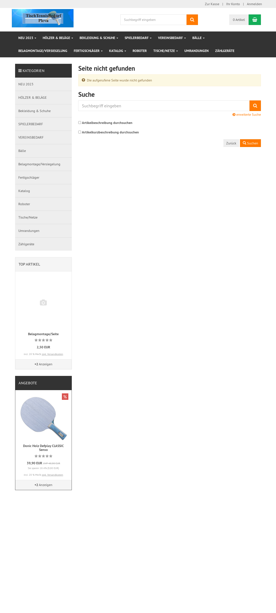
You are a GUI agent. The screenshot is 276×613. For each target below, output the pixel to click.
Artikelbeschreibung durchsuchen (107, 122)
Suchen (250, 143)
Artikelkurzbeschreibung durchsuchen (110, 132)
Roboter (140, 50)
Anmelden (254, 4)
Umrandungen (196, 50)
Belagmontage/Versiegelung (42, 50)
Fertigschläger (88, 50)
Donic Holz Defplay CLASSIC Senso (43, 448)
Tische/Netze (165, 50)
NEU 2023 (27, 38)
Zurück (231, 143)
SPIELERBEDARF (138, 38)
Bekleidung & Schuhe (99, 38)
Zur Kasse (212, 4)
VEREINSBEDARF (172, 38)
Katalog (117, 50)
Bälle (198, 38)
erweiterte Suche (246, 114)
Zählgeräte (224, 50)
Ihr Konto (233, 4)
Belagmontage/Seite (43, 334)
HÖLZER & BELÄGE (58, 38)
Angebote (28, 382)
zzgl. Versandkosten (52, 354)
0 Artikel (239, 19)
